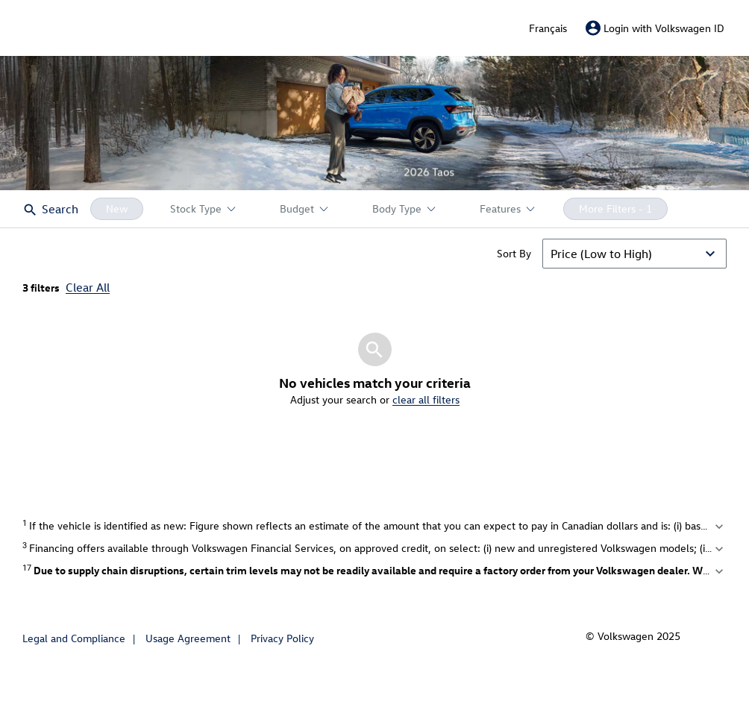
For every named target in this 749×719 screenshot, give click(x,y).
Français (548, 28)
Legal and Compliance (73, 638)
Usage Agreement (188, 638)
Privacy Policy (282, 638)
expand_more (719, 526)
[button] (374, 123)
